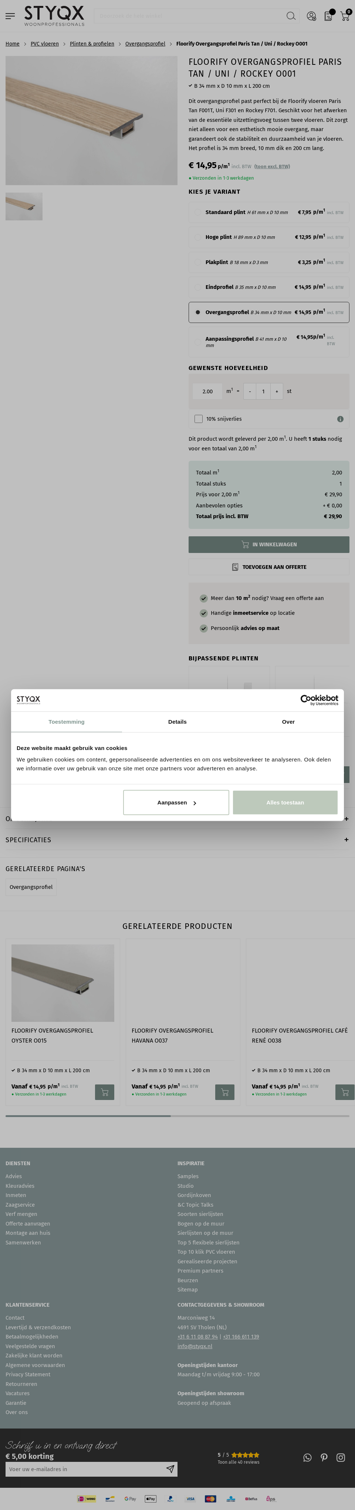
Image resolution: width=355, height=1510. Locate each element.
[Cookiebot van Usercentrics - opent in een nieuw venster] (306, 700)
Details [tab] (177, 721)
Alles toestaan (285, 802)
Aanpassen (177, 802)
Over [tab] (288, 721)
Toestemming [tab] (66, 721)
